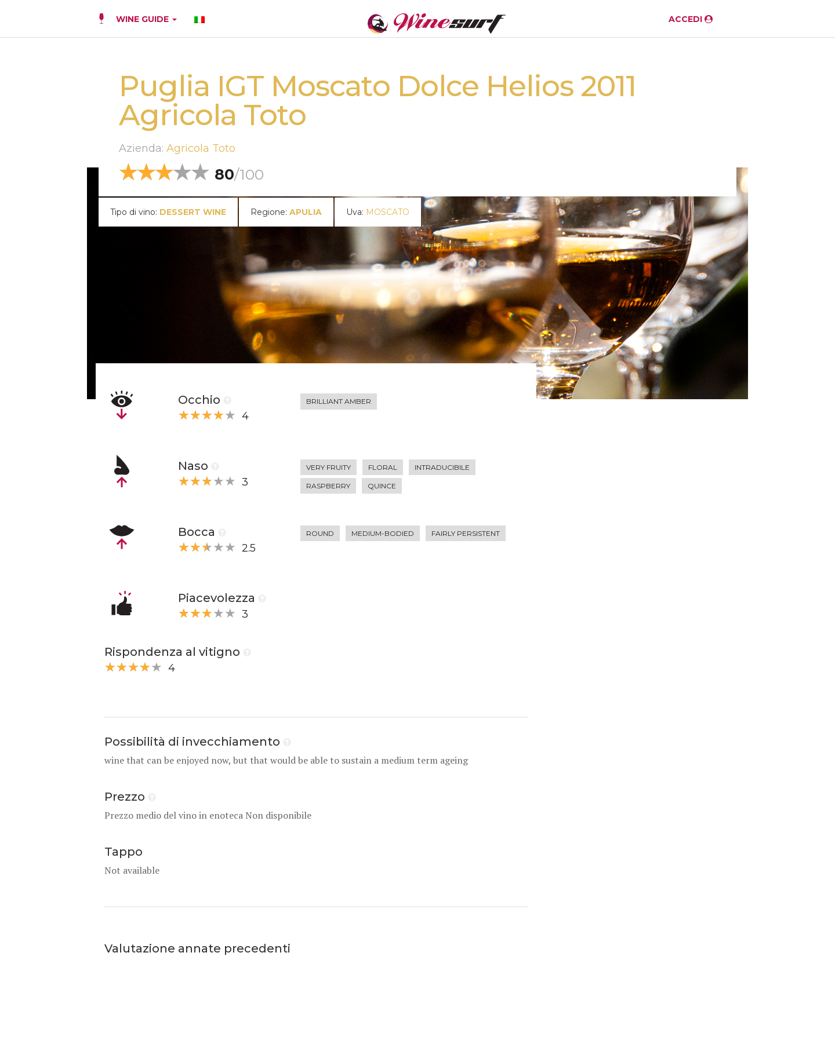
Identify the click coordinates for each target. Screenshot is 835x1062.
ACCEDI (691, 19)
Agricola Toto (200, 148)
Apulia (305, 212)
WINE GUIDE (146, 19)
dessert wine (192, 212)
